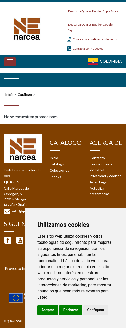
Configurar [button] (95, 310)
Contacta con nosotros (85, 48)
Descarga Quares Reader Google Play (90, 26)
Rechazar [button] (70, 310)
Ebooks (55, 177)
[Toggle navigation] (10, 61)
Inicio (9, 94)
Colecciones (59, 170)
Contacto (97, 158)
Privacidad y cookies (105, 176)
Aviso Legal (98, 182)
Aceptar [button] (47, 310)
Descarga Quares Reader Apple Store (92, 10)
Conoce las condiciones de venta (92, 39)
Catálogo (25, 94)
